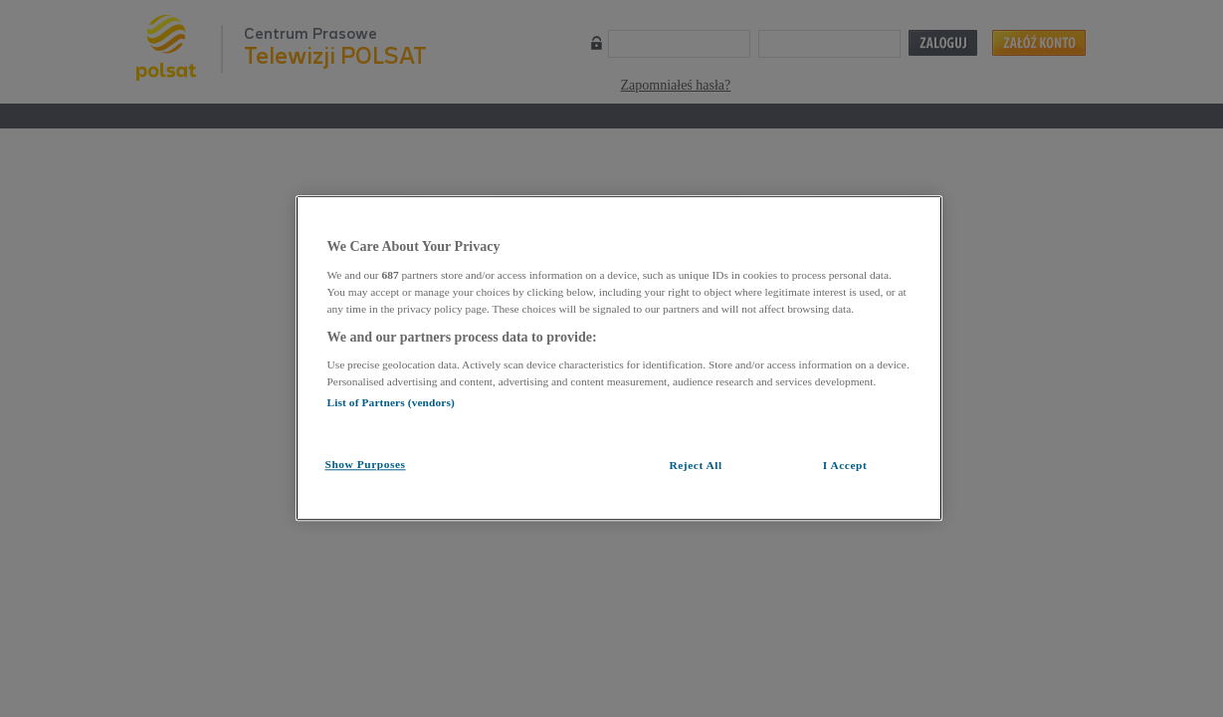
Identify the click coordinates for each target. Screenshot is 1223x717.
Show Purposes (365, 464)
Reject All (695, 465)
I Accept (845, 465)
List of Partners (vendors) (391, 402)
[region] (619, 358)
